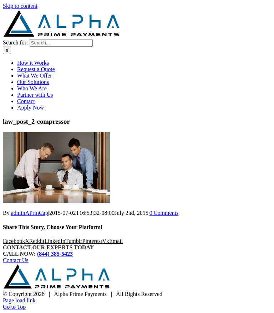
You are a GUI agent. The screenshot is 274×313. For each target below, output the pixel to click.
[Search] (7, 50)
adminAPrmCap (29, 213)
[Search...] (61, 43)
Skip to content (20, 6)
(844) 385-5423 (55, 254)
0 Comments (163, 213)
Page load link (19, 300)
